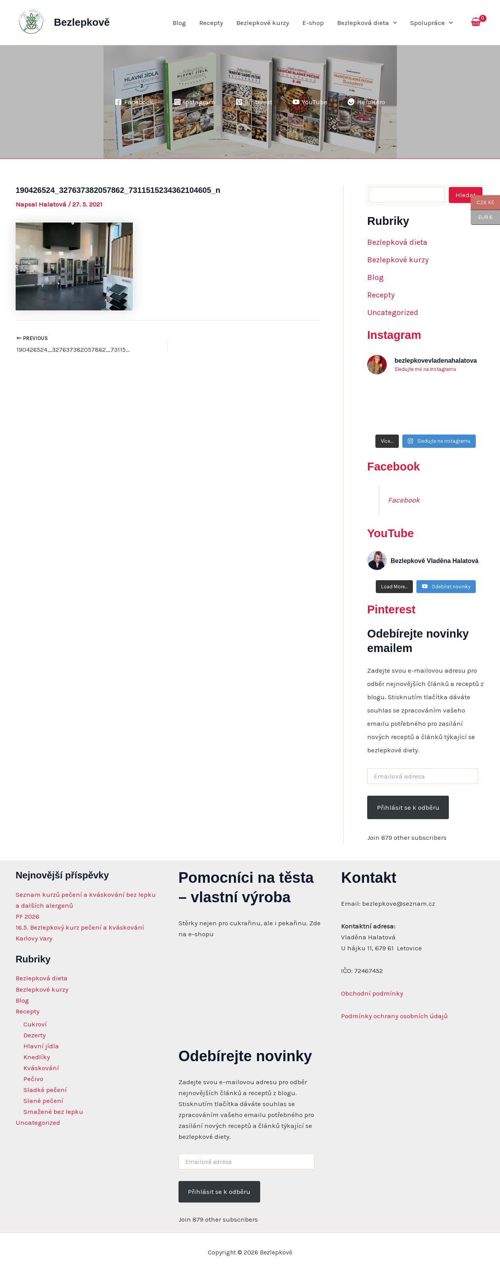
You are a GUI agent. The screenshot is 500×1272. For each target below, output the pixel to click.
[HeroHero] (366, 102)
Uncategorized (392, 312)
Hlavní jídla (41, 1046)
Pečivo (33, 1079)
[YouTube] (310, 102)
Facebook (393, 466)
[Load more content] (394, 586)
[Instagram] (194, 102)
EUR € (482, 217)
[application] (393, 22)
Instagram (394, 335)
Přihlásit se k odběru (408, 807)
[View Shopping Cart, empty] (475, 22)
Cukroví (35, 1024)
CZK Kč (482, 202)
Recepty (211, 23)
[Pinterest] (254, 102)
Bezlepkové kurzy (262, 23)
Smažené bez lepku (53, 1111)
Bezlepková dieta (367, 22)
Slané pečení (43, 1101)
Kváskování (41, 1068)
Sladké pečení (45, 1090)
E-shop (313, 23)
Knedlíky (36, 1057)
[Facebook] (134, 102)
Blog (179, 23)
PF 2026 (27, 916)
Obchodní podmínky (372, 993)
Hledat (465, 195)
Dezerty (34, 1035)
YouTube (390, 533)
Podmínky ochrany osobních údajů (394, 1016)
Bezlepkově (82, 22)
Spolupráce (431, 22)
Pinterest (391, 609)
